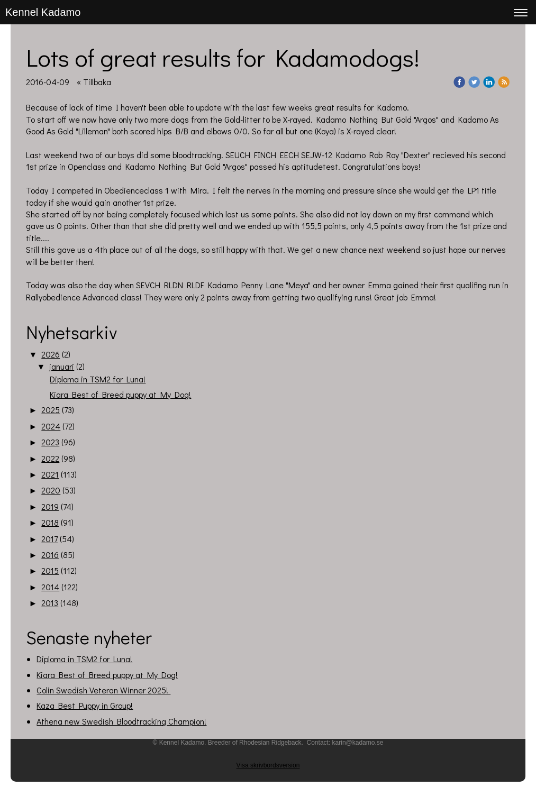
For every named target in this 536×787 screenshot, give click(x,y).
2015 (50, 570)
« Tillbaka (94, 81)
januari (61, 366)
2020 (50, 490)
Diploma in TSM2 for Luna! (98, 379)
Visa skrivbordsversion (268, 765)
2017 (49, 538)
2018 (50, 522)
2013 (49, 602)
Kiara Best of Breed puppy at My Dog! (120, 394)
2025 (50, 409)
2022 (50, 458)
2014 (50, 586)
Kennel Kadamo (42, 12)
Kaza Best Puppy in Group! (85, 705)
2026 (50, 354)
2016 (50, 554)
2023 (50, 441)
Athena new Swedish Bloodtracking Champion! (121, 721)
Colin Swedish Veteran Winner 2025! (103, 690)
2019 (50, 506)
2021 (50, 474)
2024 (50, 426)
